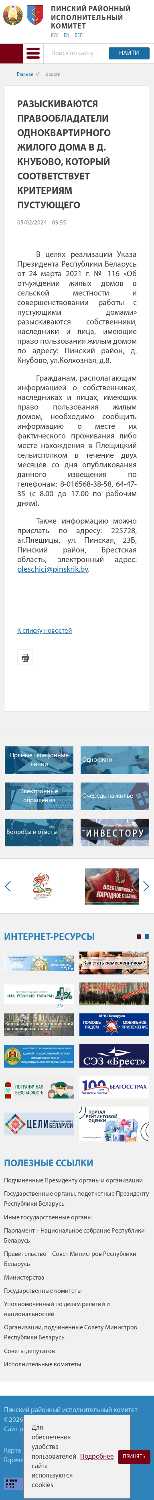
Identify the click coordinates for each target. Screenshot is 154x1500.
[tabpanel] (76, 1050)
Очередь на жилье (107, 796)
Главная (25, 74)
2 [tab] (147, 937)
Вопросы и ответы (32, 832)
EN (66, 35)
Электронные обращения (39, 796)
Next (144, 886)
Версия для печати (25, 657)
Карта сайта (21, 1450)
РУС (55, 35)
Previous (9, 886)
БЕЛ (79, 35)
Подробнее (97, 1456)
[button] (33, 53)
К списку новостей (44, 631)
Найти (129, 53)
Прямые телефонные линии (39, 760)
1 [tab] (139, 937)
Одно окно (97, 760)
